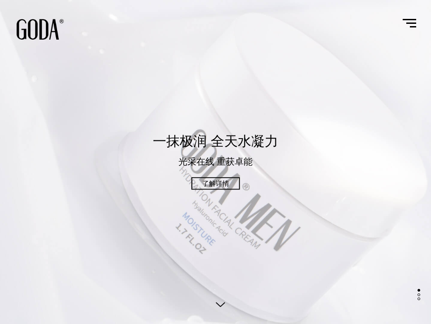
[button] (419, 290)
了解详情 (215, 183)
